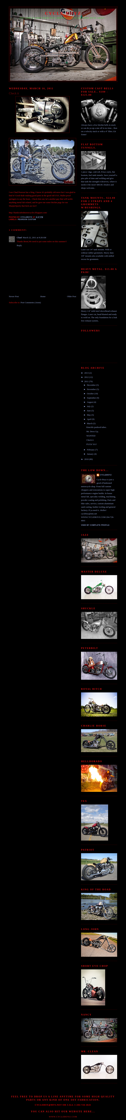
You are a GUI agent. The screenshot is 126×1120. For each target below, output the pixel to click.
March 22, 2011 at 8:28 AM (34, 237)
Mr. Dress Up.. (92, 431)
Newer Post (14, 296)
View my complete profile (95, 525)
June (89, 410)
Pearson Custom (27, 219)
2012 (86, 377)
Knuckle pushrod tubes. (96, 427)
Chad (19, 237)
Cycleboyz (106, 475)
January (90, 454)
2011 (86, 381)
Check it (90, 440)
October (90, 393)
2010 (86, 459)
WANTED (90, 435)
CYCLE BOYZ (63, 13)
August (90, 402)
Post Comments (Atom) (31, 302)
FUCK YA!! (91, 444)
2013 (86, 373)
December (91, 385)
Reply (19, 245)
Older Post (71, 296)
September (92, 398)
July (89, 406)
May (89, 415)
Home (43, 296)
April (89, 419)
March (90, 423)
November (91, 389)
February (91, 449)
